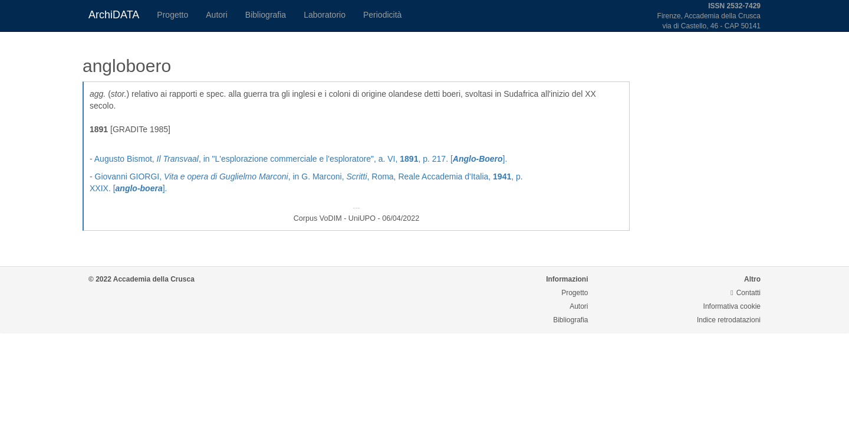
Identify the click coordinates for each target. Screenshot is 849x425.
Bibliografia (265, 14)
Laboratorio (324, 14)
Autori (217, 14)
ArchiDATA (113, 15)
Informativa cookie (732, 306)
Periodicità (382, 14)
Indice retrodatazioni (729, 320)
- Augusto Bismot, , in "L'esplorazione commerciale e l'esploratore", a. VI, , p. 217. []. (298, 159)
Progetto (172, 14)
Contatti (745, 293)
